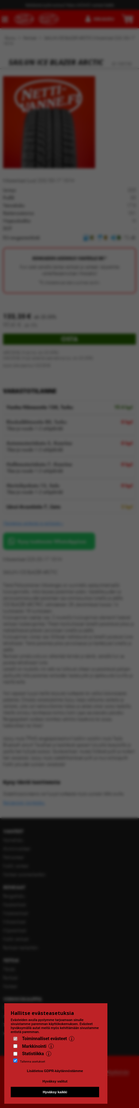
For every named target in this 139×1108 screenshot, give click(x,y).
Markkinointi (34, 1046)
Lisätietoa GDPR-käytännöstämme (55, 1071)
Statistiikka (33, 1053)
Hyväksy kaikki (55, 1092)
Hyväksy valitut (54, 1081)
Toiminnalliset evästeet (44, 1038)
